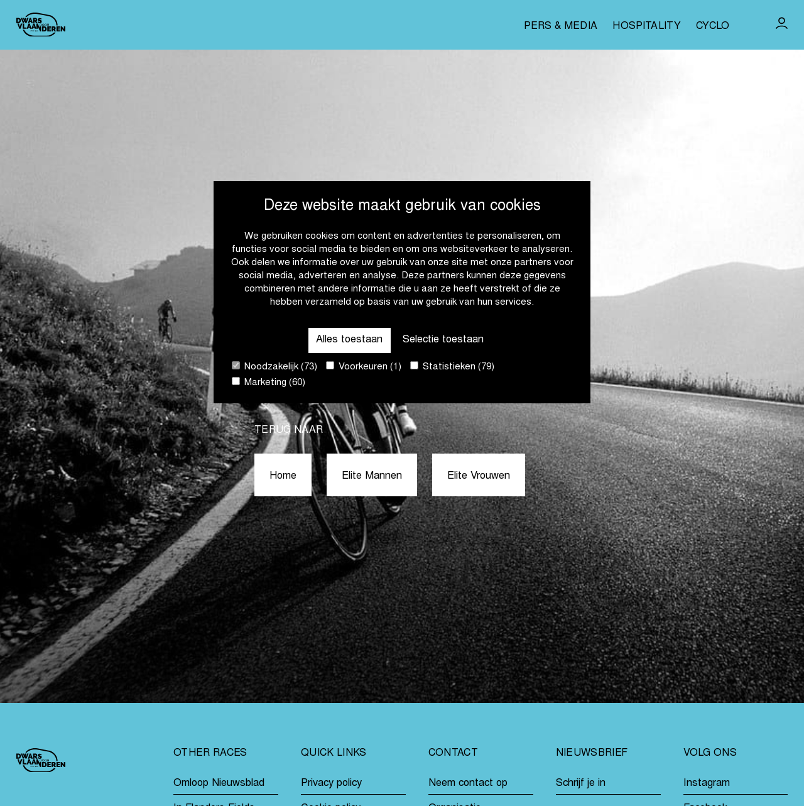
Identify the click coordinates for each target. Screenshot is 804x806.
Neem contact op (468, 783)
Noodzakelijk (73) (274, 366)
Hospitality (646, 26)
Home (282, 476)
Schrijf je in (581, 783)
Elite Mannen (372, 476)
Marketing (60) (268, 382)
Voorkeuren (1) (363, 366)
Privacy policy (331, 783)
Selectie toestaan (443, 340)
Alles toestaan (349, 340)
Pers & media (560, 26)
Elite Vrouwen (478, 476)
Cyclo (713, 26)
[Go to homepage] (40, 24)
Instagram (706, 783)
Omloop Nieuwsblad (218, 783)
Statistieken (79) (452, 366)
